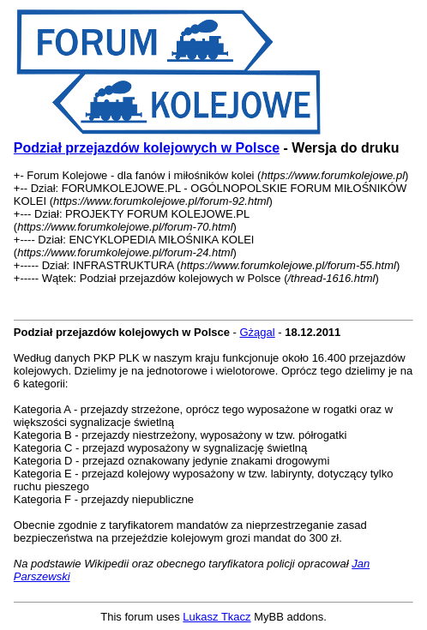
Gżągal (257, 332)
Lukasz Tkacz (216, 616)
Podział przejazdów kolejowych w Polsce (147, 148)
